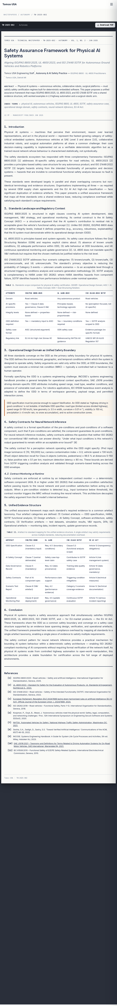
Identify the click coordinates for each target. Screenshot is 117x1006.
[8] (75, 442)
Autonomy (25, 15)
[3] (14, 168)
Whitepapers (10, 15)
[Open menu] (111, 4)
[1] (19, 160)
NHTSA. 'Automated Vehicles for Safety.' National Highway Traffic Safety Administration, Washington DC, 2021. (60, 724)
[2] (111, 160)
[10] (94, 139)
